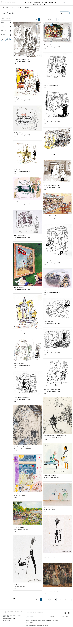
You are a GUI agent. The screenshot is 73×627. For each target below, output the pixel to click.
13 (63, 19)
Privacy (42, 625)
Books (30, 2)
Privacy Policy (51, 620)
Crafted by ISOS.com (66, 616)
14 (66, 19)
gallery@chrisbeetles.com (9, 618)
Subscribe (52, 616)
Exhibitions (37, 2)
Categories (9, 8)
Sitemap (46, 625)
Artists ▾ (44, 2)
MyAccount (37, 4)
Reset (8, 39)
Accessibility (38, 625)
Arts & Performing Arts (18, 8)
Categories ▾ (52, 2)
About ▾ (24, 2)
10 (58, 19)
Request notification (64, 13)
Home (4, 8)
